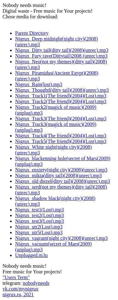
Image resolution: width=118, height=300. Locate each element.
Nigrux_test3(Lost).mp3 (39, 221)
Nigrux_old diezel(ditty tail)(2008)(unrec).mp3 (62, 181)
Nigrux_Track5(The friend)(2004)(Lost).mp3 (60, 141)
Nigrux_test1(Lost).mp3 (39, 209)
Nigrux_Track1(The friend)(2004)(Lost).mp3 (60, 95)
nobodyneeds (36, 283)
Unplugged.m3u (31, 255)
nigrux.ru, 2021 (18, 294)
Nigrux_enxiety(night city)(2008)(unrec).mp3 (61, 169)
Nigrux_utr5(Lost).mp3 (39, 232)
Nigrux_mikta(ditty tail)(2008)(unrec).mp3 (58, 175)
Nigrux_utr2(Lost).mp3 (39, 226)
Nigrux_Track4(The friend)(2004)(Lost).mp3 (60, 135)
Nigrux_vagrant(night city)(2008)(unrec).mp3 (61, 238)
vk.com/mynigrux (20, 288)
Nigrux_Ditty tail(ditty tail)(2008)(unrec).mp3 (61, 50)
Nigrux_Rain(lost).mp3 (38, 84)
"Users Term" (16, 277)
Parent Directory (31, 33)
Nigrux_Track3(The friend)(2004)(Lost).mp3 (60, 118)
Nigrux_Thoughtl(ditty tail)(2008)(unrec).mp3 (62, 90)
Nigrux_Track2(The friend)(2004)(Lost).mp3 (60, 101)
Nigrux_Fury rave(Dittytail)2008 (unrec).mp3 (61, 56)
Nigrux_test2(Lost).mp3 (39, 215)
